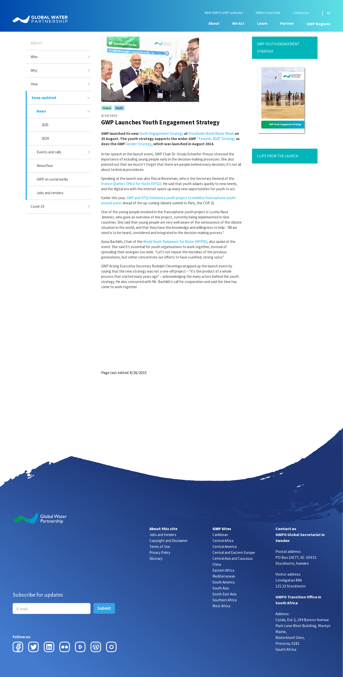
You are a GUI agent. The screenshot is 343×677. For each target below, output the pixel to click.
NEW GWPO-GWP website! (224, 13)
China (216, 564)
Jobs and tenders (50, 192)
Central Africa (222, 540)
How (34, 84)
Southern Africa (224, 600)
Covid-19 (37, 206)
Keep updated (44, 97)
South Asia (220, 588)
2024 (45, 138)
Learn (262, 23)
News (41, 111)
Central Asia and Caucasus (232, 558)
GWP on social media (52, 179)
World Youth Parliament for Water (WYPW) (175, 241)
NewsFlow (45, 165)
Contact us (301, 13)
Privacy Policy (159, 552)
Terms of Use (159, 546)
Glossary (155, 558)
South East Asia (224, 594)
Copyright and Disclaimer (168, 540)
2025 (45, 124)
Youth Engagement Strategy (161, 133)
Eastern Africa (223, 570)
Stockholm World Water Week (211, 133)
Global (107, 108)
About (213, 23)
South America (223, 582)
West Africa (221, 606)
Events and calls (49, 152)
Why (34, 70)
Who (34, 56)
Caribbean (220, 534)
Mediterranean (223, 576)
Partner (287, 23)
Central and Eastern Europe (233, 552)
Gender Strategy (138, 143)
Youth (119, 108)
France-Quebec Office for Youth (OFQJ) (131, 183)
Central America (224, 546)
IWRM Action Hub (268, 13)
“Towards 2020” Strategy (216, 138)
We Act (238, 23)
